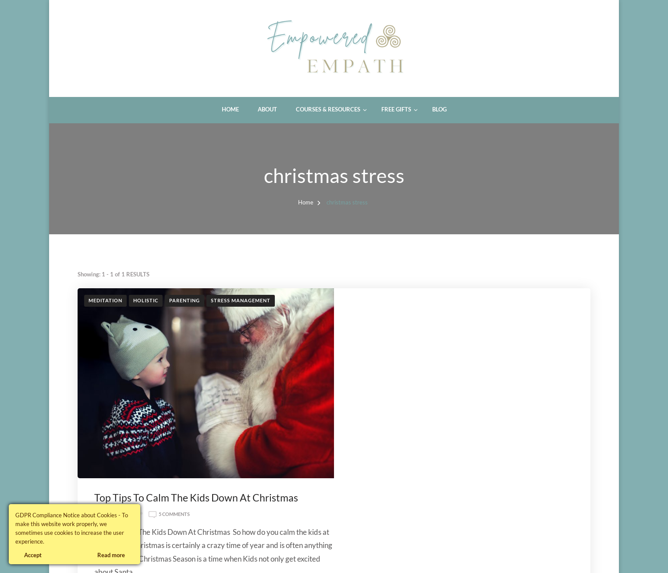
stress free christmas (435, 413)
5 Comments (431, 325)
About (267, 109)
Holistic (145, 300)
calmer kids (539, 400)
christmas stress (378, 413)
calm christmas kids (399, 400)
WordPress (253, 556)
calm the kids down (491, 400)
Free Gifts (396, 109)
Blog (439, 109)
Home (230, 109)
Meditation (105, 300)
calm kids (445, 400)
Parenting (184, 300)
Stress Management (240, 300)
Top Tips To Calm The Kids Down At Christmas (453, 308)
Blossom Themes (176, 556)
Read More (449, 477)
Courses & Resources (328, 109)
